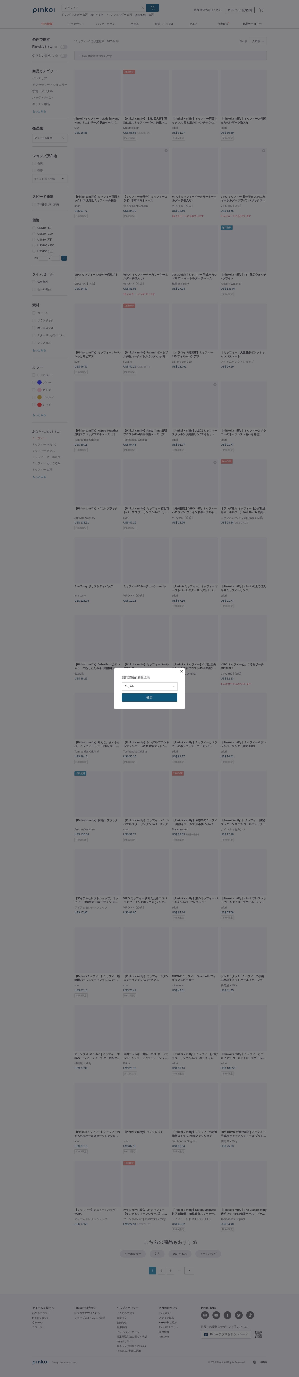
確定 (149, 697)
